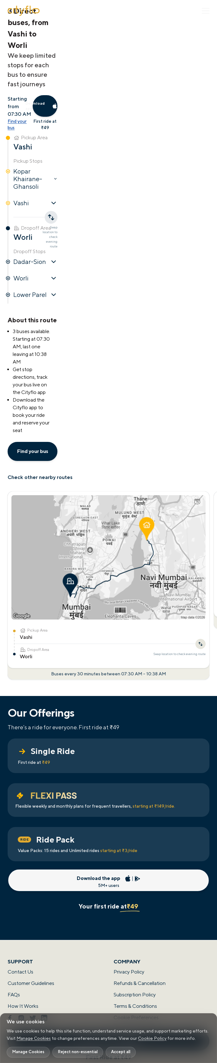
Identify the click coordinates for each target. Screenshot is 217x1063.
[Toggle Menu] (205, 11)
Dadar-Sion (35, 262)
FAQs (14, 995)
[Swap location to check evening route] (200, 644)
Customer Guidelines (31, 983)
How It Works (23, 1006)
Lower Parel (35, 295)
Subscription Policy (135, 995)
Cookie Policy (152, 1038)
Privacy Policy (129, 972)
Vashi (35, 203)
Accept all (120, 1051)
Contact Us (20, 972)
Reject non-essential (78, 1051)
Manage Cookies (33, 1038)
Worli (35, 278)
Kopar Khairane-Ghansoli (35, 178)
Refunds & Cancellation (140, 983)
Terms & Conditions (135, 1006)
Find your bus (17, 124)
